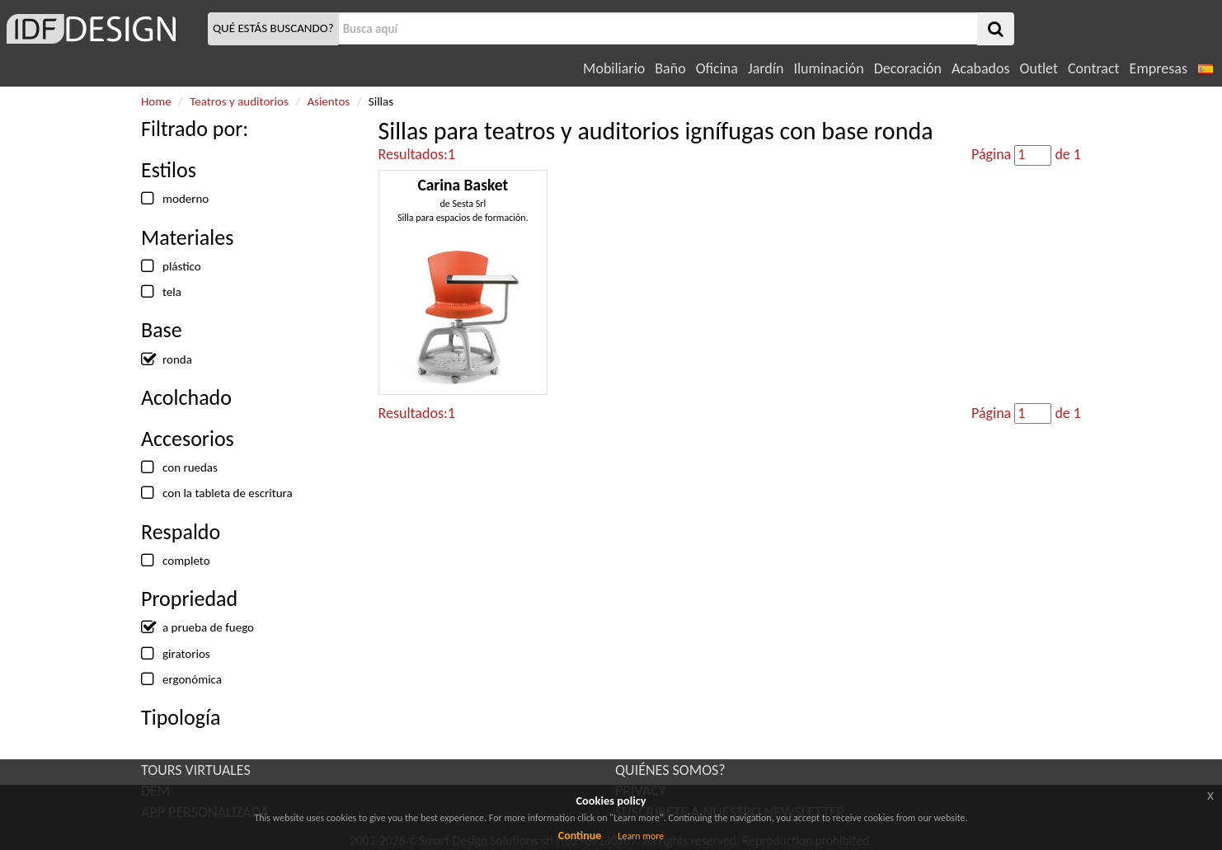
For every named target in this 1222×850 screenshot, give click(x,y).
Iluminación (828, 68)
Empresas (1158, 68)
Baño (670, 68)
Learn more (641, 836)
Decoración (908, 68)
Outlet (1039, 68)
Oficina (717, 68)
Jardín (765, 68)
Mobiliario (614, 68)
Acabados (981, 68)
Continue (580, 836)
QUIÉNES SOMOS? (670, 770)
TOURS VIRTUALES (196, 770)
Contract (1094, 68)
